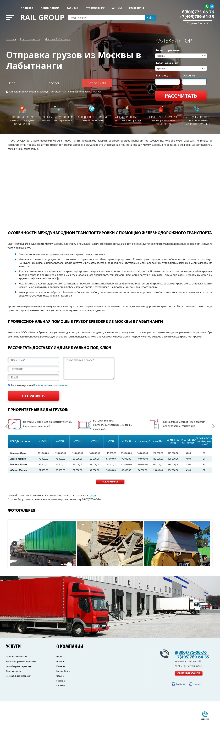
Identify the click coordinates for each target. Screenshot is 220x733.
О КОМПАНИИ (50, 8)
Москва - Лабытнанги (57, 39)
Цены (93, 527)
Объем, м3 (189, 75)
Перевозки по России (16, 688)
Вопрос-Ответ (63, 703)
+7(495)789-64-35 (196, 16)
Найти (151, 17)
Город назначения (167, 63)
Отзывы (60, 707)
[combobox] (181, 55)
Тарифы (72, 8)
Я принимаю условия (38, 385)
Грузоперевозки (30, 39)
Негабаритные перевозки (18, 707)
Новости (60, 693)
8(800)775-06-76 (198, 12)
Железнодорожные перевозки (21, 693)
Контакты (60, 717)
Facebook (180, 716)
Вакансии (60, 712)
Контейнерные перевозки (18, 698)
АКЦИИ (117, 8)
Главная (27, 8)
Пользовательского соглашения (50, 385)
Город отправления (168, 50)
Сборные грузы (13, 703)
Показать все (110, 513)
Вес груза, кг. (163, 75)
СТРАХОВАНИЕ (95, 8)
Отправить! (96, 83)
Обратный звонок (197, 23)
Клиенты (60, 698)
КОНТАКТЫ (136, 8)
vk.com (197, 716)
